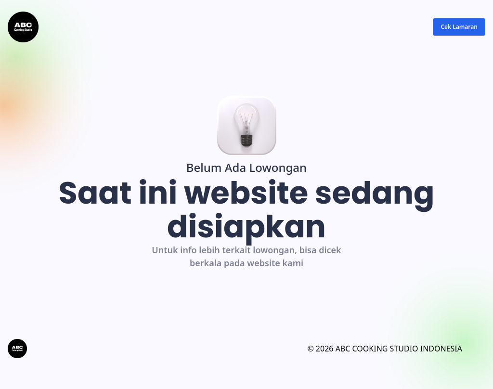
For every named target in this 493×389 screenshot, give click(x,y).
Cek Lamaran (459, 27)
